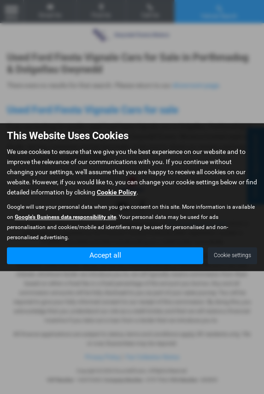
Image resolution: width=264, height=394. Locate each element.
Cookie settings (232, 255)
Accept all (105, 255)
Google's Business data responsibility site (65, 217)
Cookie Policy (116, 192)
